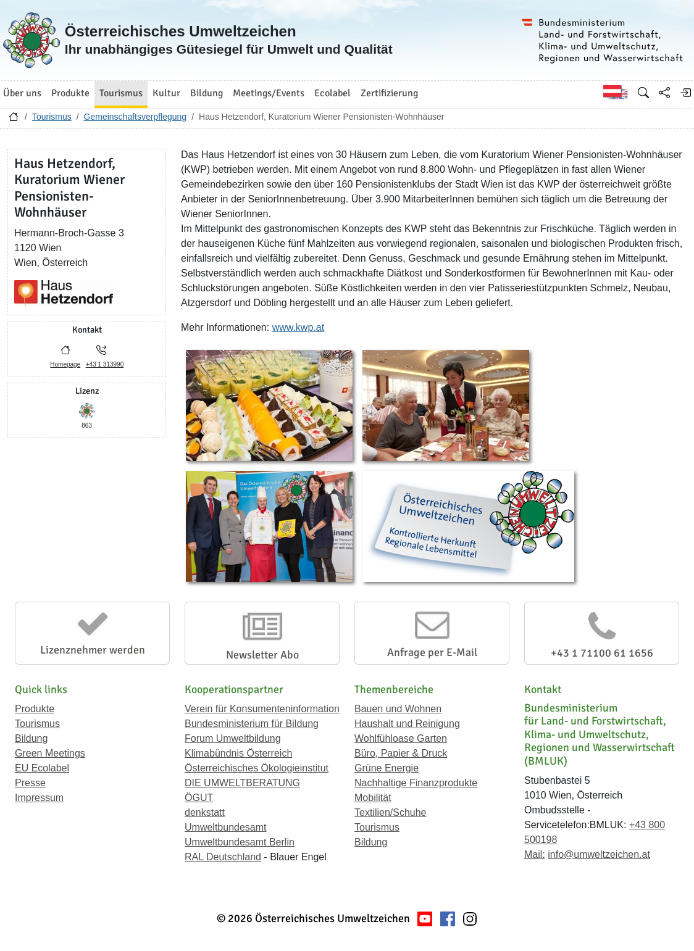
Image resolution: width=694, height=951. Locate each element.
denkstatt (205, 812)
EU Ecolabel (42, 768)
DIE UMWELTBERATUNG (242, 783)
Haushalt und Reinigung (407, 723)
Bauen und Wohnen (397, 709)
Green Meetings (50, 753)
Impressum (39, 797)
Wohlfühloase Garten (400, 738)
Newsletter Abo (262, 655)
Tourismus (52, 117)
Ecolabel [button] (332, 93)
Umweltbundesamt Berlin (240, 842)
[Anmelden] (685, 92)
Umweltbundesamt (226, 827)
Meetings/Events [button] (268, 93)
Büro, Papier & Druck (400, 753)
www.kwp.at (298, 327)
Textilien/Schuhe (390, 812)
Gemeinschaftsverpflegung (135, 117)
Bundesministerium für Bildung (252, 723)
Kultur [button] (166, 93)
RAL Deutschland (223, 857)
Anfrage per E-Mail (432, 652)
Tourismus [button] (121, 93)
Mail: (534, 854)
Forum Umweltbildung (233, 738)
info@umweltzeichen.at (599, 854)
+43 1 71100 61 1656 (602, 653)
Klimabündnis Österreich (238, 753)
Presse (30, 783)
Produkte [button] (70, 93)
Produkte (34, 709)
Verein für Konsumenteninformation (262, 709)
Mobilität (372, 797)
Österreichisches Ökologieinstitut (256, 768)
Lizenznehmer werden (92, 650)
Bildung (31, 738)
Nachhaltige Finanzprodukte (415, 783)
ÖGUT (199, 797)
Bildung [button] (206, 93)
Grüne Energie (386, 768)
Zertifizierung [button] (389, 93)
